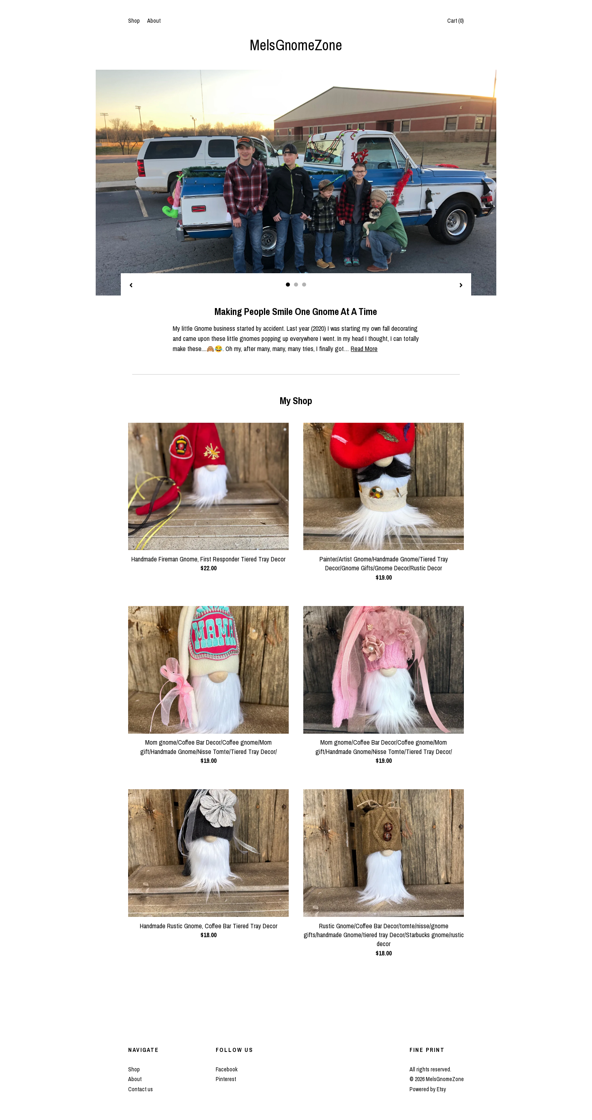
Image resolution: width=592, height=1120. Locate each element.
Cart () (455, 20)
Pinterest (226, 1079)
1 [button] (288, 285)
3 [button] (304, 285)
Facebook (227, 1069)
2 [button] (296, 285)
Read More (364, 348)
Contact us (140, 1089)
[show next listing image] (461, 286)
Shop (134, 20)
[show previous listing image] (131, 286)
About (154, 20)
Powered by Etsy (428, 1089)
